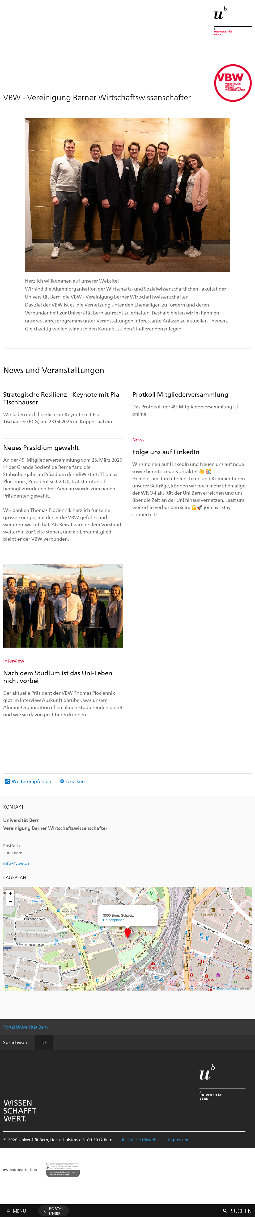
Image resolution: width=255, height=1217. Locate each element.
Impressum (178, 1139)
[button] (127, 933)
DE (44, 1042)
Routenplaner (113, 920)
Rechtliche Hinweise (140, 1139)
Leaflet (217, 989)
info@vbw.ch (16, 863)
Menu (19, 1209)
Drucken (75, 781)
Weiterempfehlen (31, 781)
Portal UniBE (56, 1211)
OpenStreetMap (233, 989)
